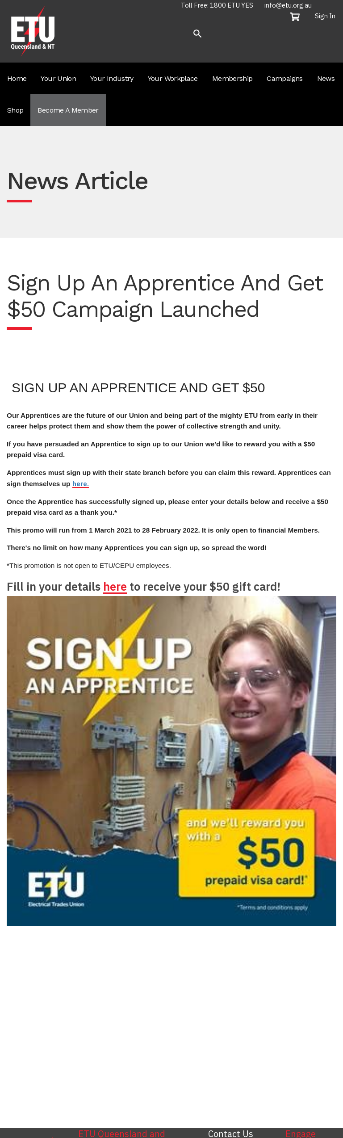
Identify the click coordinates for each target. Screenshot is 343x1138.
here (115, 586)
